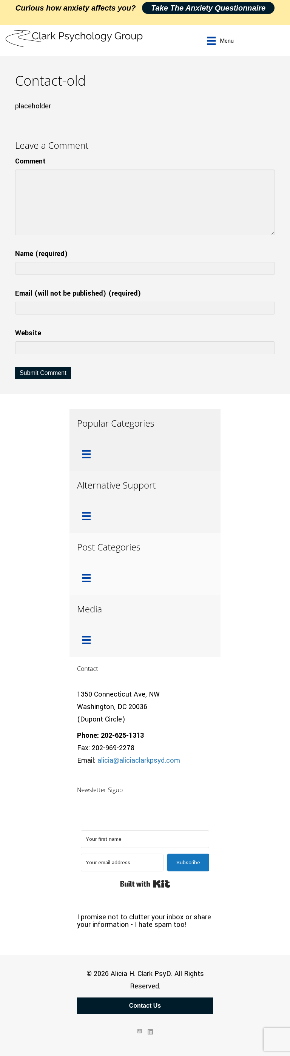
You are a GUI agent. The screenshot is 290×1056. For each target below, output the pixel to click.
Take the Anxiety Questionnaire (208, 8)
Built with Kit (145, 884)
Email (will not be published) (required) (78, 293)
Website (28, 333)
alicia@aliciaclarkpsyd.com (138, 760)
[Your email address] (122, 862)
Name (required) (41, 254)
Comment (30, 161)
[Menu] (220, 41)
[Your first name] (145, 839)
